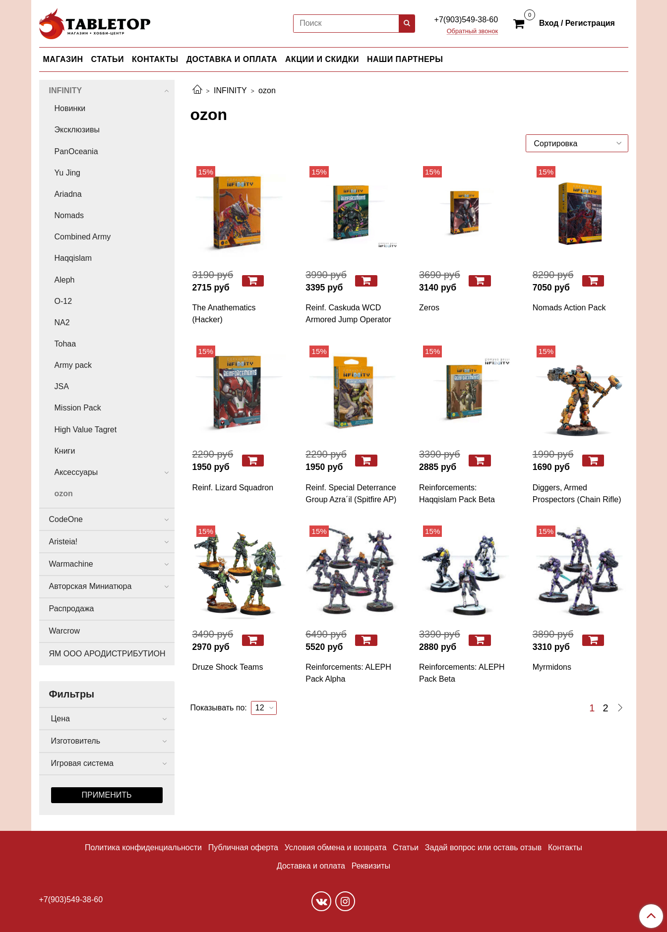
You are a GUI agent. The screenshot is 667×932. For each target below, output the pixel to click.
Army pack (73, 365)
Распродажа (71, 608)
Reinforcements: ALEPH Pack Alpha (348, 673)
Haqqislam (73, 258)
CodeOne (66, 519)
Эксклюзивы (77, 129)
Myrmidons (552, 667)
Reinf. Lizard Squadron (233, 487)
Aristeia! (63, 541)
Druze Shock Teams (227, 667)
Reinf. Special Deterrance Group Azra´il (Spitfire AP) (350, 493)
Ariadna (68, 194)
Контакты (565, 847)
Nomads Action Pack (569, 307)
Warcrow (64, 631)
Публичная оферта (243, 847)
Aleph (65, 280)
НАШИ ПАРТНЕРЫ (405, 59)
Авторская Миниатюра (90, 586)
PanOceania (76, 151)
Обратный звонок (472, 31)
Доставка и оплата (311, 866)
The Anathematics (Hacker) (224, 313)
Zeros (429, 307)
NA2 (62, 322)
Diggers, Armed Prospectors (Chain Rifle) (577, 493)
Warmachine (71, 564)
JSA (62, 386)
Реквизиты (371, 866)
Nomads (69, 215)
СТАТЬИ (107, 59)
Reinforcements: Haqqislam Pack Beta (457, 493)
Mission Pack (78, 408)
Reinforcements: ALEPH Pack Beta (462, 673)
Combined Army (83, 237)
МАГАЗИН (63, 59)
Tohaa (65, 344)
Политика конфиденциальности (143, 847)
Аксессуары (76, 472)
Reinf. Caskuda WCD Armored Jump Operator (348, 313)
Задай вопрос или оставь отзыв (483, 847)
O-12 (63, 301)
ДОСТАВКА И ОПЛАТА (231, 59)
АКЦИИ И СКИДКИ (322, 59)
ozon (64, 493)
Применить (107, 795)
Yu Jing (67, 173)
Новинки (70, 108)
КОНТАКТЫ (155, 59)
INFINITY (230, 90)
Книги (65, 451)
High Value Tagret (86, 429)
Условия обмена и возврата (336, 847)
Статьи (406, 847)
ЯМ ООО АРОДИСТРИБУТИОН (107, 653)
